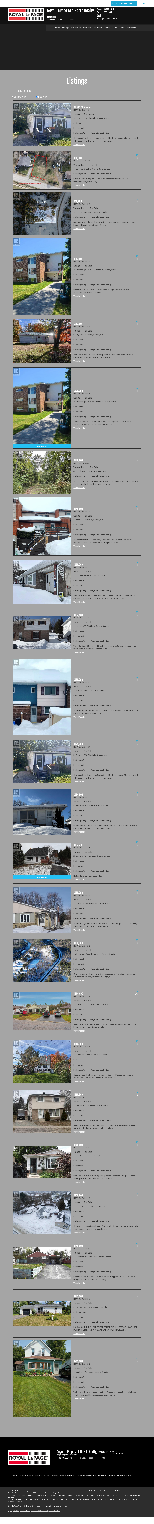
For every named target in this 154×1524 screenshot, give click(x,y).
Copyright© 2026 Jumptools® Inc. (19, 1511)
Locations (119, 27)
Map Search (76, 27)
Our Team (98, 27)
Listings (65, 27)
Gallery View (20, 96)
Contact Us (108, 27)
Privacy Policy (102, 1475)
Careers (79, 1475)
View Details (79, 145)
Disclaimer (112, 1475)
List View (42, 96)
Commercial (131, 27)
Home (57, 27)
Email (99, 15)
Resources (87, 27)
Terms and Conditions (124, 1475)
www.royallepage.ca (89, 1475)
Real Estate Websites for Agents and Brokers (45, 1511)
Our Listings (24, 91)
